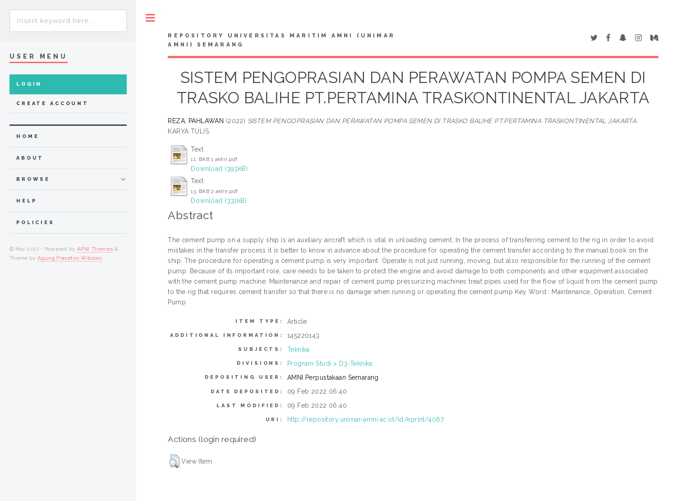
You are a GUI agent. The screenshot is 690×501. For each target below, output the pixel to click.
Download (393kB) (219, 168)
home (27, 136)
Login (29, 84)
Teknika (298, 349)
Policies (35, 222)
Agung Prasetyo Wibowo (69, 258)
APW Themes (95, 249)
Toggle (150, 18)
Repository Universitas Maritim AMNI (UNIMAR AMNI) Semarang (281, 40)
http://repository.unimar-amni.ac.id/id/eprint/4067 (365, 419)
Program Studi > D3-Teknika (330, 363)
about (30, 158)
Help (26, 201)
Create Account (52, 103)
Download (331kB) (219, 200)
